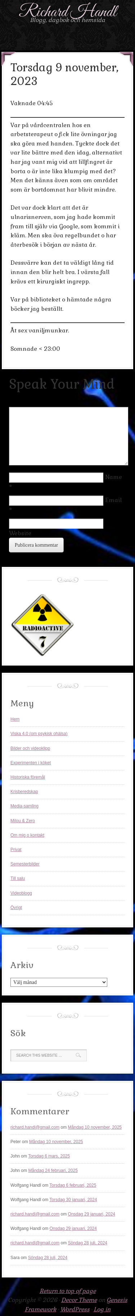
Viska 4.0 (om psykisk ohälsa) (39, 733)
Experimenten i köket (30, 762)
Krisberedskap (24, 791)
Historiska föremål (27, 777)
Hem (14, 719)
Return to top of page (68, 1291)
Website (20, 533)
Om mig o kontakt (27, 835)
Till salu (17, 878)
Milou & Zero (22, 820)
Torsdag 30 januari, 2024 (73, 1199)
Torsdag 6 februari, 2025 (72, 1185)
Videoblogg (21, 893)
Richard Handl (68, 12)
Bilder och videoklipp (30, 748)
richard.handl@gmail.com (34, 1127)
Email (113, 500)
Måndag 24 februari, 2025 (52, 1170)
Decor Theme (79, 1300)
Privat (16, 849)
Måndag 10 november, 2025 (95, 1127)
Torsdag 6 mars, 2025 (49, 1156)
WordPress (75, 1309)
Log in (102, 1309)
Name (113, 477)
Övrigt (16, 907)
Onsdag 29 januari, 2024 (91, 1214)
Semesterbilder (25, 864)
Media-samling (24, 806)
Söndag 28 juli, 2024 (87, 1242)
